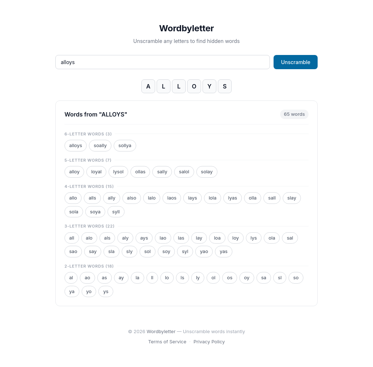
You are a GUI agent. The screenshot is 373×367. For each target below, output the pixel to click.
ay (121, 277)
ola (271, 238)
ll (152, 277)
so (296, 277)
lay (199, 238)
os (229, 277)
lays (192, 198)
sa (263, 277)
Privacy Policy (209, 341)
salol (184, 171)
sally (162, 171)
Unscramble (295, 62)
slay (291, 198)
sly (129, 251)
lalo (152, 198)
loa (217, 238)
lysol (118, 171)
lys (254, 238)
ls (182, 277)
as (104, 277)
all (71, 238)
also (131, 198)
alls (92, 198)
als (107, 238)
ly (198, 277)
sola (73, 211)
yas (223, 251)
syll (116, 211)
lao (163, 238)
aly (125, 238)
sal (290, 238)
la (137, 277)
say (93, 251)
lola (212, 198)
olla (252, 198)
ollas (140, 171)
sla (111, 251)
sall (271, 198)
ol (213, 277)
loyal (96, 171)
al (71, 277)
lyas (232, 198)
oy (247, 277)
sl (280, 277)
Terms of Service (167, 341)
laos (171, 198)
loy (235, 238)
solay (207, 171)
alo (89, 238)
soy (166, 251)
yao (204, 251)
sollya (124, 145)
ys (105, 291)
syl (185, 251)
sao (73, 251)
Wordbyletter (186, 28)
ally (111, 198)
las (181, 238)
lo (167, 277)
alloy (74, 171)
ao (87, 277)
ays (144, 238)
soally (100, 145)
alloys (75, 145)
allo (73, 198)
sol (147, 251)
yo (89, 291)
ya (72, 291)
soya (95, 211)
